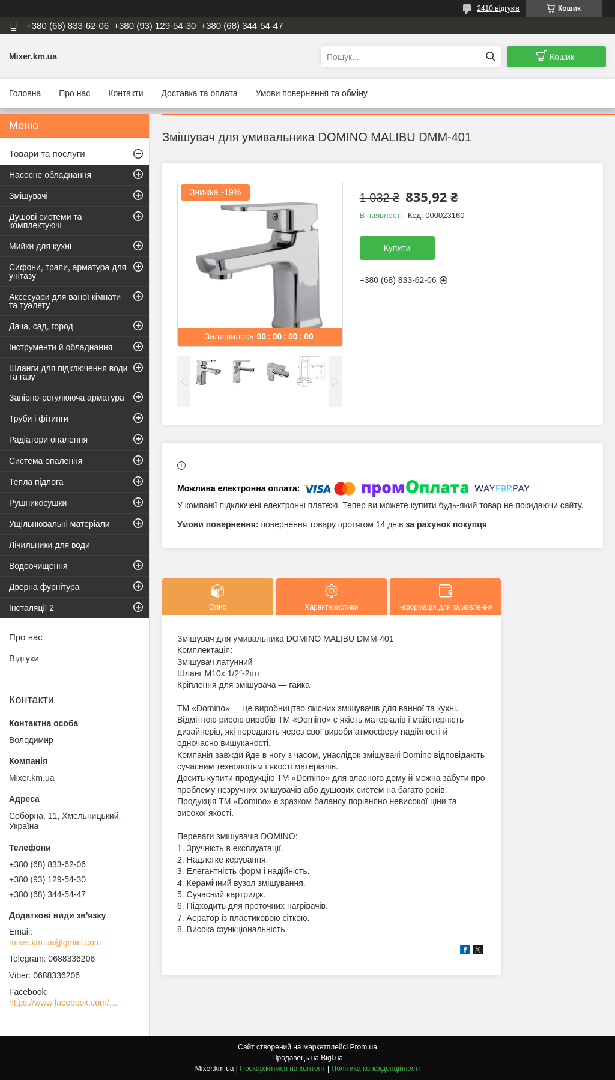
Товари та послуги (47, 153)
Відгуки (24, 658)
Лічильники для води (49, 545)
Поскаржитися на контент (282, 1068)
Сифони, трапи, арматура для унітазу (67, 271)
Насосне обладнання (50, 175)
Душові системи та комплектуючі (45, 221)
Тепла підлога (36, 482)
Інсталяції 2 (31, 608)
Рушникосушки (38, 503)
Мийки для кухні (40, 246)
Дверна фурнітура (44, 587)
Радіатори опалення (48, 439)
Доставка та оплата (199, 93)
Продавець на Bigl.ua (307, 1058)
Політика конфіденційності (376, 1068)
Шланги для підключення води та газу (68, 372)
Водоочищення (38, 566)
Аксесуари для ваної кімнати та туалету (65, 301)
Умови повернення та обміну (311, 93)
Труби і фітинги (38, 418)
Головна (25, 93)
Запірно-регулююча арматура (66, 397)
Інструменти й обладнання (60, 347)
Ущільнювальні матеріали (59, 524)
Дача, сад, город (41, 326)
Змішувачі (28, 196)
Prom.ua (363, 1047)
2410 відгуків (498, 8)
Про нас (74, 93)
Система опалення (45, 461)
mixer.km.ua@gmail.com (55, 942)
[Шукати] (490, 56)
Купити (397, 248)
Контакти (125, 93)
